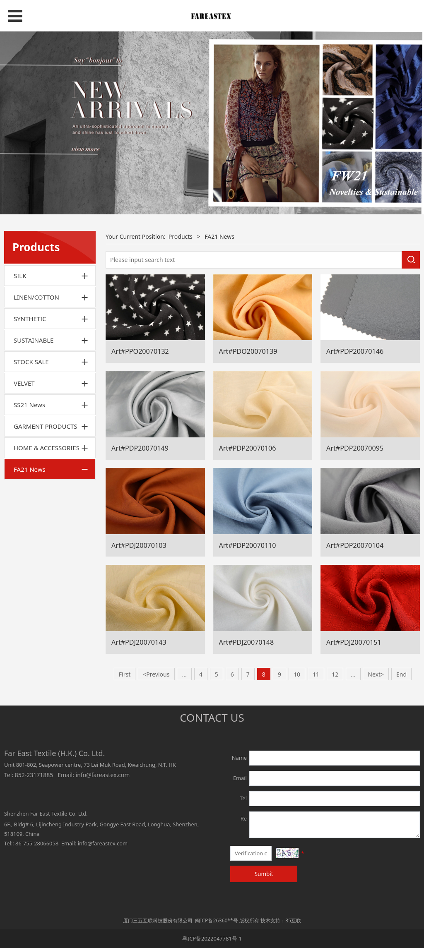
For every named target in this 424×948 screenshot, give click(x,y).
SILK (20, 275)
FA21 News (30, 469)
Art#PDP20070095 (354, 448)
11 (316, 674)
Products (181, 236)
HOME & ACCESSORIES (47, 448)
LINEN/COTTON (36, 297)
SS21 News (29, 405)
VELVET (24, 383)
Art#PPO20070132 (140, 351)
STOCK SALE (31, 362)
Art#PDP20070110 (247, 545)
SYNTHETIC (30, 318)
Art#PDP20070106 (247, 448)
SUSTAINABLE (33, 340)
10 (297, 674)
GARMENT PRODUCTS (45, 426)
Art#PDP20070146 (354, 351)
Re (244, 818)
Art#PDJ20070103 (138, 545)
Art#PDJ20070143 (138, 642)
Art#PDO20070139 (248, 351)
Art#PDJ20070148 (246, 642)
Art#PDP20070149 (140, 448)
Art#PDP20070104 (354, 545)
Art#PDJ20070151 (353, 642)
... (184, 674)
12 (335, 674)
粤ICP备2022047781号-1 (212, 938)
